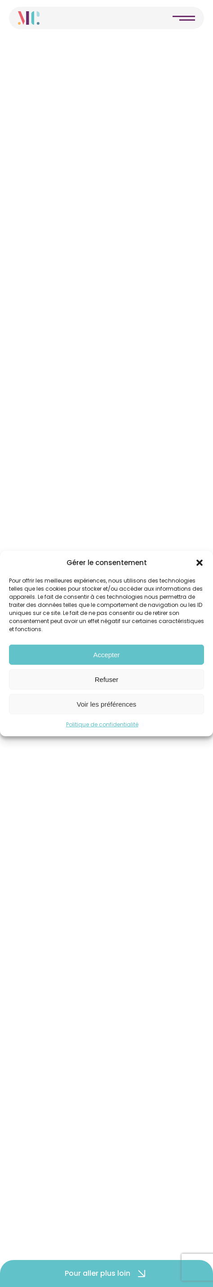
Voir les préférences (107, 704)
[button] (199, 562)
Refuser (107, 679)
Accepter (106, 654)
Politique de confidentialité (102, 724)
